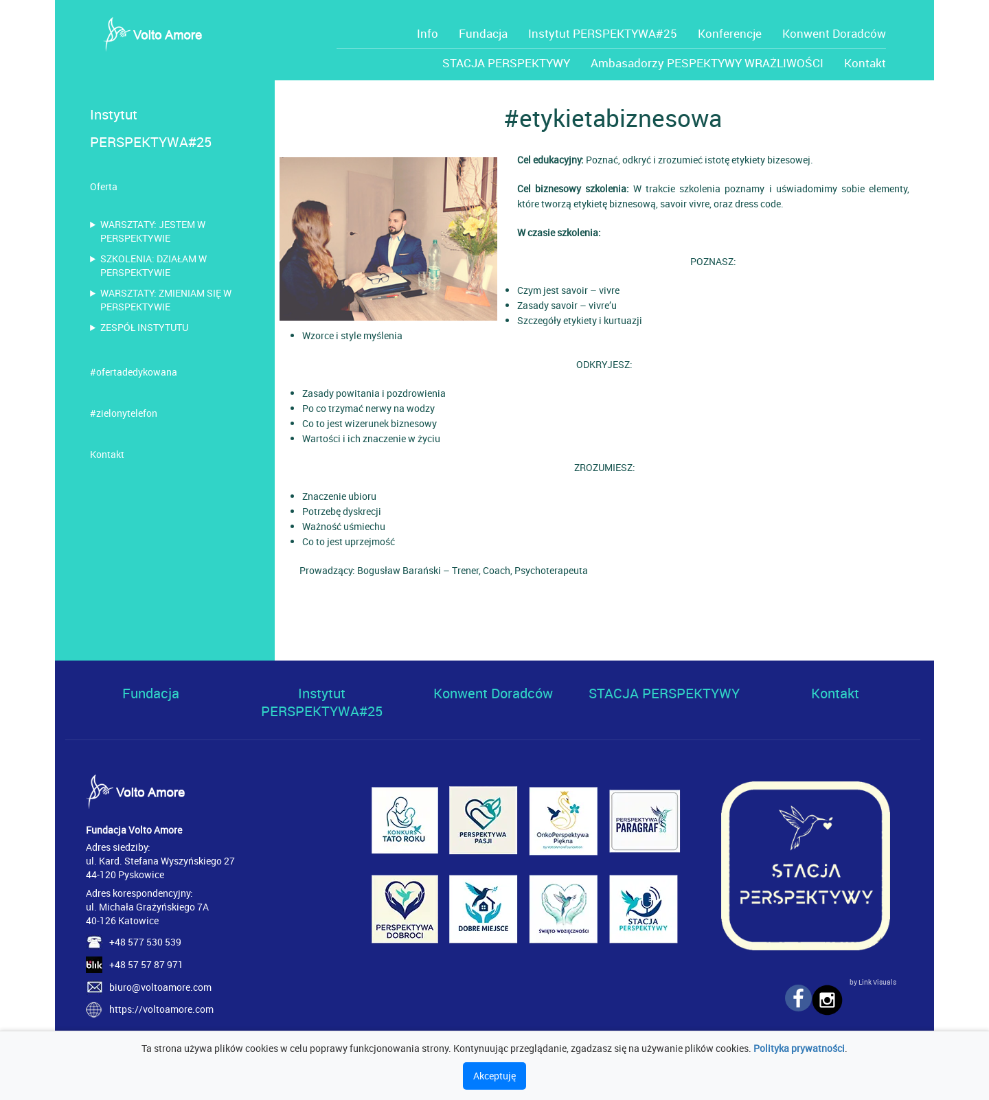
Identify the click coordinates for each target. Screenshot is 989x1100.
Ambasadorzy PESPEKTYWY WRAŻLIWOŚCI (707, 63)
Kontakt (865, 63)
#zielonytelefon (123, 413)
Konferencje (730, 33)
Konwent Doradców (834, 33)
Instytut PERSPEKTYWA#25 (602, 33)
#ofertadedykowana (133, 371)
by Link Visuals (873, 982)
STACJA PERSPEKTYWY (506, 63)
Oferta (103, 186)
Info (427, 33)
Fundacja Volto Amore (134, 829)
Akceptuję (494, 1075)
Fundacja (483, 33)
